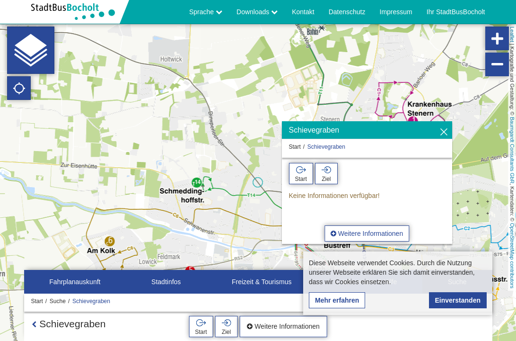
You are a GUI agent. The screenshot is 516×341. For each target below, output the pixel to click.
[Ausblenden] (443, 132)
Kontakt (303, 12)
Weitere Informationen (367, 233)
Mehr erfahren (337, 300)
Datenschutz (347, 12)
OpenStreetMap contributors (512, 255)
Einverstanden (458, 300)
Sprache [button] (205, 12)
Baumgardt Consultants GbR (512, 150)
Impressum (396, 12)
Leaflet (512, 34)
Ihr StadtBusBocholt (456, 12)
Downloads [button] (257, 12)
